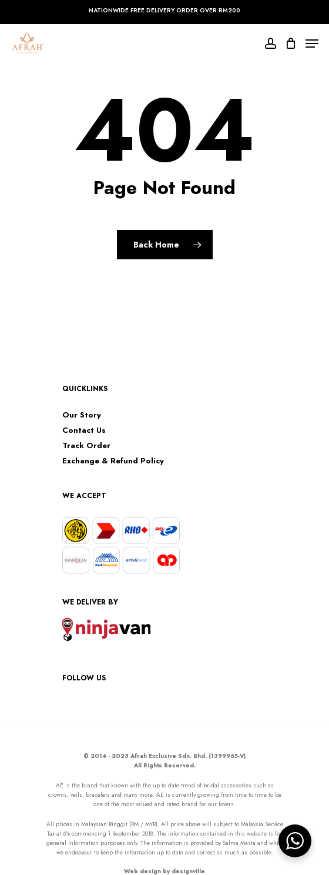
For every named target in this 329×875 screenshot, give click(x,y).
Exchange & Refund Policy (113, 461)
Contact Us (84, 430)
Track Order (86, 445)
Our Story (81, 415)
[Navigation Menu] (312, 43)
